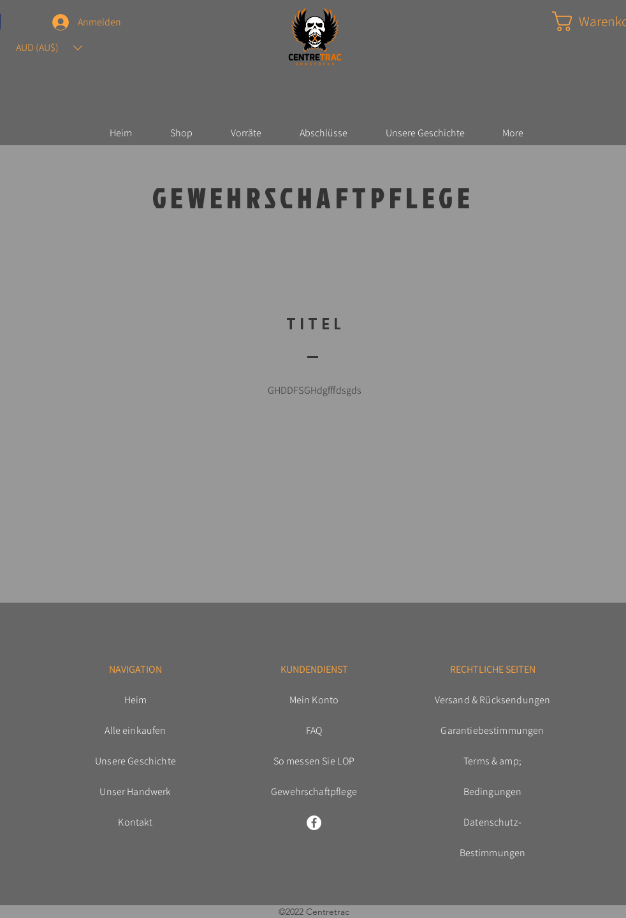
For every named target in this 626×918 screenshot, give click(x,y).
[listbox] (49, 47)
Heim (135, 699)
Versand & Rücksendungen (493, 699)
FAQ (314, 730)
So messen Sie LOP (314, 761)
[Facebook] (314, 822)
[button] (49, 47)
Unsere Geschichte (135, 761)
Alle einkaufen (135, 730)
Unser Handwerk (135, 791)
